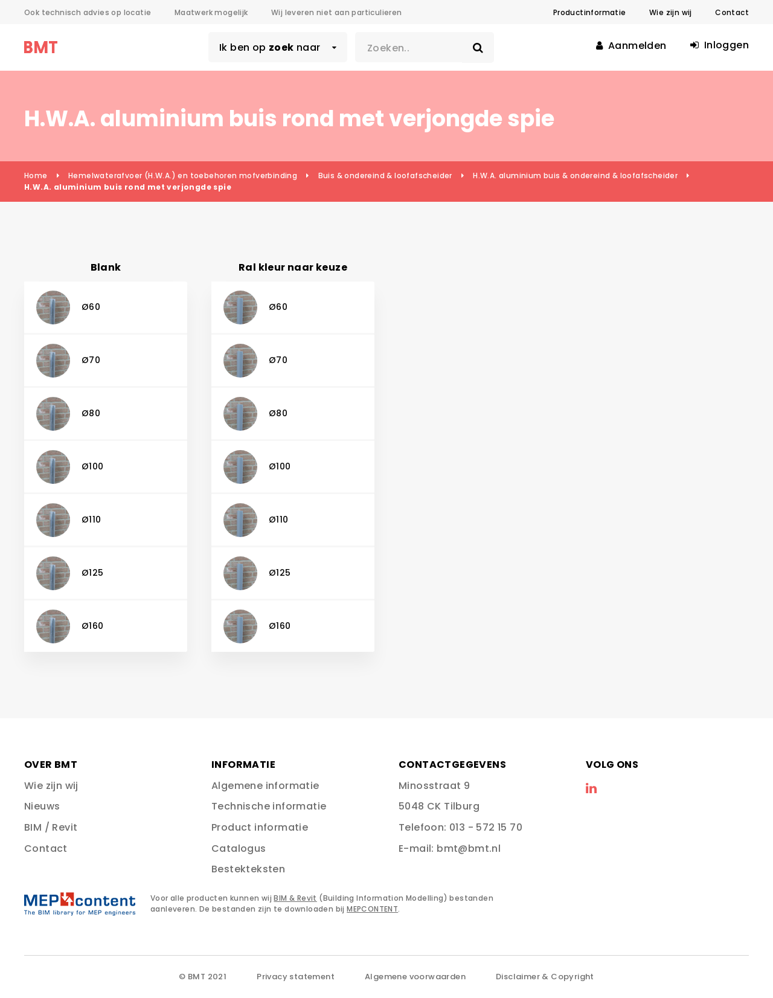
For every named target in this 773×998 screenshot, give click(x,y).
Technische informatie (268, 806)
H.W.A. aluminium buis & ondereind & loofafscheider (575, 175)
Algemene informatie (265, 786)
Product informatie (259, 827)
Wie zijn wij (670, 12)
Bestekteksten (248, 869)
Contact (732, 12)
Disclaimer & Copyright (545, 976)
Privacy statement (296, 976)
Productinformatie (589, 12)
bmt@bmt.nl (469, 848)
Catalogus (238, 848)
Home (36, 175)
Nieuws (42, 806)
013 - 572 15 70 (485, 827)
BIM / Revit (50, 827)
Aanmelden (631, 46)
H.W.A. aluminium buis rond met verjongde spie (127, 187)
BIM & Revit (295, 898)
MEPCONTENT (372, 909)
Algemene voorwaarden (415, 976)
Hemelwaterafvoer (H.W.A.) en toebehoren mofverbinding (182, 175)
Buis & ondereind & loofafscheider (385, 175)
